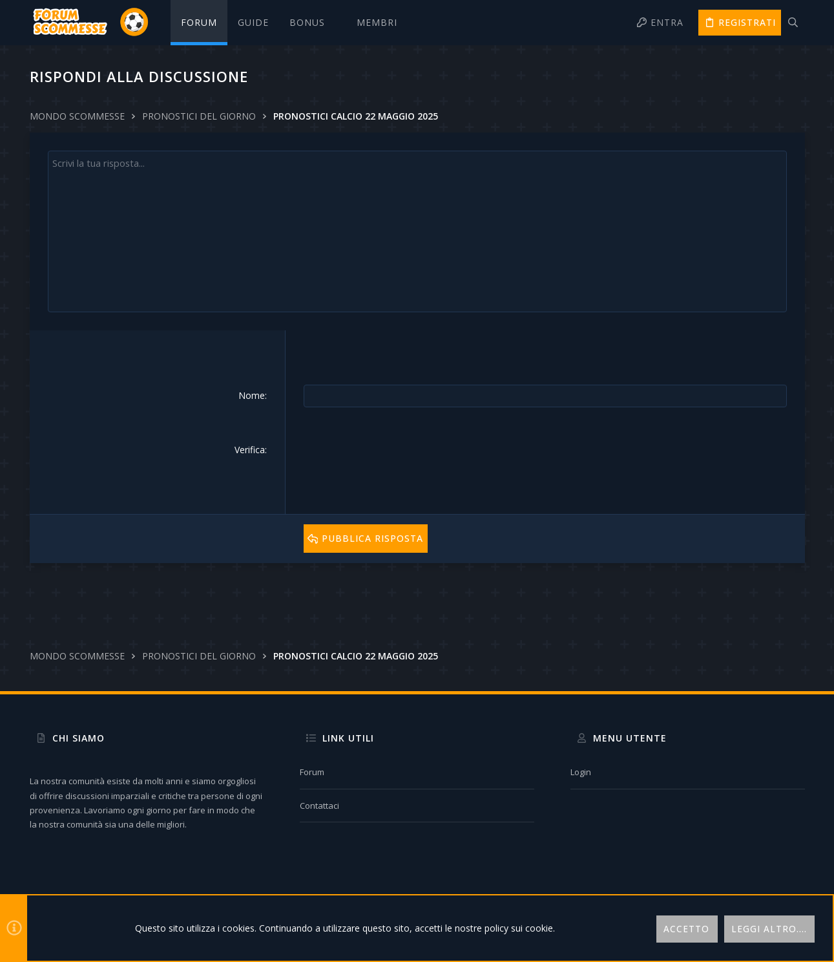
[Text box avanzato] (417, 231)
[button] (312, 22)
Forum (312, 772)
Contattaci (319, 805)
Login (580, 772)
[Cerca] (793, 22)
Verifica (250, 449)
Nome (251, 395)
